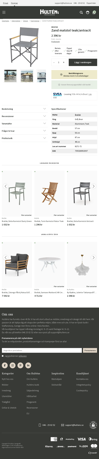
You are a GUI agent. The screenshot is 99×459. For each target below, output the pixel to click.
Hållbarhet (31, 396)
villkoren (23, 356)
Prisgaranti (31, 402)
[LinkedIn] (28, 365)
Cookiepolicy (82, 390)
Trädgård (6, 402)
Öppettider (91, 3)
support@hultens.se (63, 3)
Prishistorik (55, 42)
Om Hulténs (32, 379)
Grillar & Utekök (9, 407)
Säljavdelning (33, 390)
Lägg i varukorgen (82, 62)
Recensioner (32, 407)
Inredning (6, 390)
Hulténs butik (33, 384)
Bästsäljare (57, 379)
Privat (5, 3)
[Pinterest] (20, 365)
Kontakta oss (82, 379)
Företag (14, 3)
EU (28, 413)
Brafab (54, 27)
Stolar (25, 21)
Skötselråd (56, 384)
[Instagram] (13, 365)
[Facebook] (5, 365)
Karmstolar (35, 21)
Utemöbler (16, 21)
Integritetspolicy (83, 384)
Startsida (5, 21)
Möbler (5, 384)
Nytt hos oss (7, 379)
